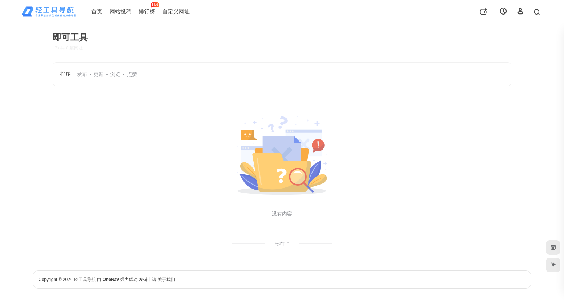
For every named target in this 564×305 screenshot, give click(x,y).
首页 (96, 11)
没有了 (282, 244)
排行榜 (149, 8)
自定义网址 (176, 11)
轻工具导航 (85, 279)
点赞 (132, 74)
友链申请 (147, 279)
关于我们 (166, 279)
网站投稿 (120, 11)
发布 (82, 74)
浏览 (115, 74)
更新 (99, 74)
